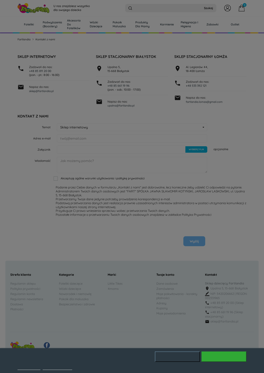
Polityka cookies (29, 368)
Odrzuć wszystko (177, 356)
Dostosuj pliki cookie (57, 368)
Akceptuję (224, 356)
